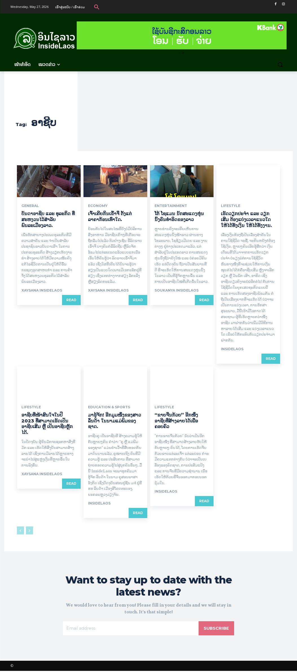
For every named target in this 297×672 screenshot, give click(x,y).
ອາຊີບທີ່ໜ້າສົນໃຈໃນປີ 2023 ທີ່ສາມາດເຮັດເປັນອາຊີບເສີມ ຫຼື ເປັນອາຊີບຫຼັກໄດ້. (47, 423)
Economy (97, 206)
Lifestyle (230, 206)
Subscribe (215, 628)
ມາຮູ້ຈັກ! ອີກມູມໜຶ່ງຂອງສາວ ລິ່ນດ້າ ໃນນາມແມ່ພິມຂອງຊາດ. (114, 420)
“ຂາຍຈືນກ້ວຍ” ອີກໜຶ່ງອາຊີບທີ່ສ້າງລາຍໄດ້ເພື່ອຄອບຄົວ (176, 420)
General (30, 206)
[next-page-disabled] (29, 530)
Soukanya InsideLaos (177, 290)
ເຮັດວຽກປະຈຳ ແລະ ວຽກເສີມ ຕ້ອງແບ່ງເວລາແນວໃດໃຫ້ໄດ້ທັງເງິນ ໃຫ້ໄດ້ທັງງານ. (246, 219)
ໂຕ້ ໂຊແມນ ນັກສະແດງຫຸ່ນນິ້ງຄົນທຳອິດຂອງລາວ (179, 216)
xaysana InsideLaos (41, 290)
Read (71, 300)
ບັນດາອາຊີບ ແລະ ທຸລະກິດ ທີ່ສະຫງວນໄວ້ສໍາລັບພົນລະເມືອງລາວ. (48, 219)
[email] (130, 628)
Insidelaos (232, 349)
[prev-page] (20, 530)
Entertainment (171, 206)
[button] (97, 7)
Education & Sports (109, 407)
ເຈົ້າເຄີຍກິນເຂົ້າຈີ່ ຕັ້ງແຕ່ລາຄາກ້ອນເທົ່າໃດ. (110, 216)
